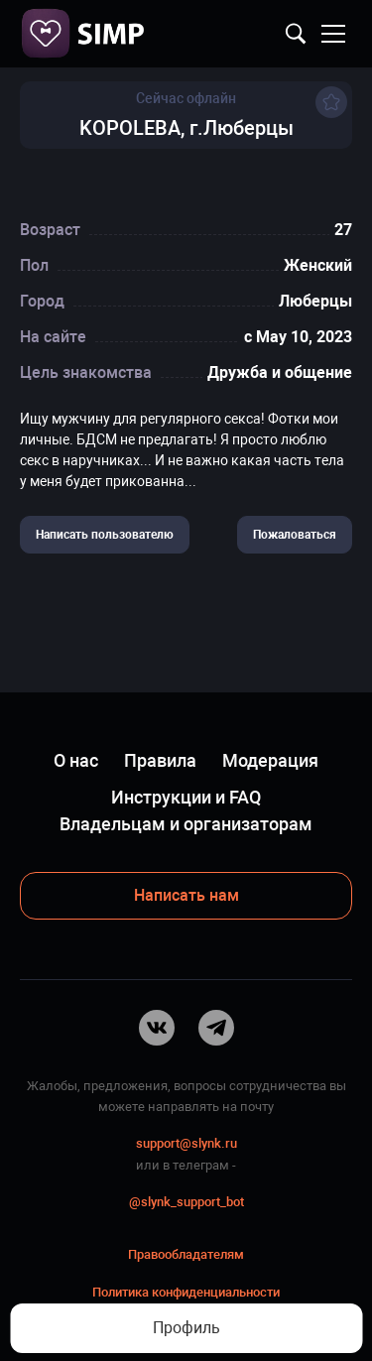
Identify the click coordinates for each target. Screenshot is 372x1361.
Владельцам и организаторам (186, 823)
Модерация (270, 760)
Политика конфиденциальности (186, 1292)
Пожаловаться (294, 535)
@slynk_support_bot (186, 1201)
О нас (76, 760)
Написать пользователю (105, 535)
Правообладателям (186, 1254)
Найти (296, 34)
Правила (160, 760)
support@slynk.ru (186, 1143)
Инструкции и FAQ (186, 797)
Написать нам (186, 895)
